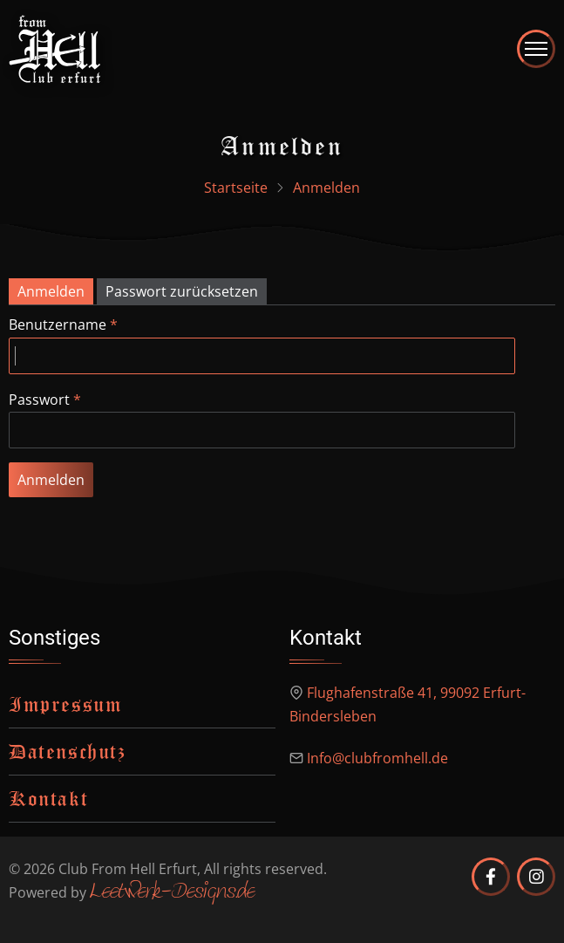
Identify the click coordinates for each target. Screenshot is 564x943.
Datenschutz (67, 751)
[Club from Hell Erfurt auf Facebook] (491, 877)
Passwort (39, 399)
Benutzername (57, 324)
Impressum (65, 704)
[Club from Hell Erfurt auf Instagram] (536, 877)
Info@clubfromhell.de (377, 758)
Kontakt (48, 798)
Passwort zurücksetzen (181, 291)
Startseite (236, 187)
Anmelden (51, 291)
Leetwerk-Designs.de (172, 893)
